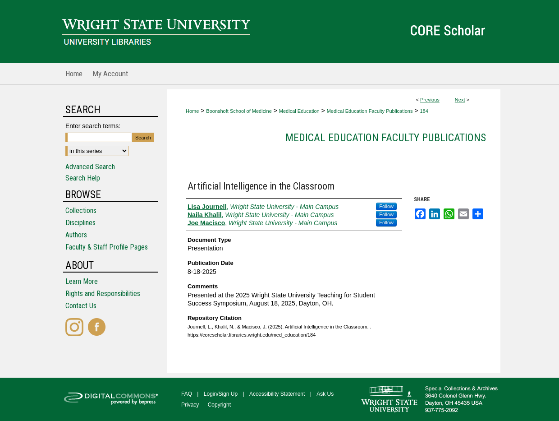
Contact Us (80, 305)
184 (424, 111)
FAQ (186, 394)
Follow (386, 206)
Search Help (82, 178)
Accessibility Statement (277, 394)
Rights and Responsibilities (102, 293)
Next (460, 99)
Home (192, 111)
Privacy (190, 405)
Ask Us (325, 394)
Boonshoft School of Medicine (239, 111)
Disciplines (80, 222)
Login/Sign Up (221, 394)
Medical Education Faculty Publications (370, 111)
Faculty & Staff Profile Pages (106, 247)
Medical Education (299, 111)
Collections (80, 210)
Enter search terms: (92, 126)
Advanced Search (90, 166)
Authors (76, 235)
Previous (430, 99)
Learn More (81, 281)
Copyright (219, 405)
